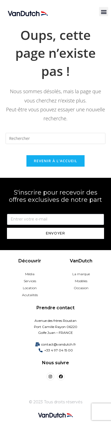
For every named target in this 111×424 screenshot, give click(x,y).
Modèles (81, 281)
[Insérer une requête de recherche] (55, 138)
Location (30, 288)
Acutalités (30, 295)
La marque (81, 274)
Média (29, 274)
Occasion (81, 288)
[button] (103, 11)
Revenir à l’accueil (55, 160)
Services (30, 281)
